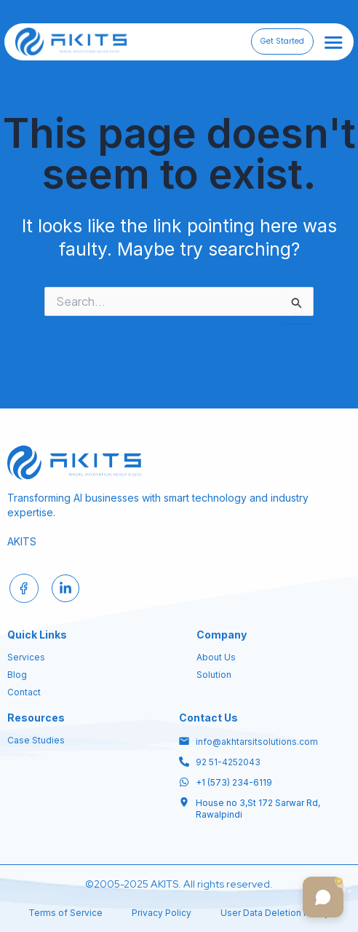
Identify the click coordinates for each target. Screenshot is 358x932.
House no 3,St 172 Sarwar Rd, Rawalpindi (258, 808)
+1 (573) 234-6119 (234, 782)
